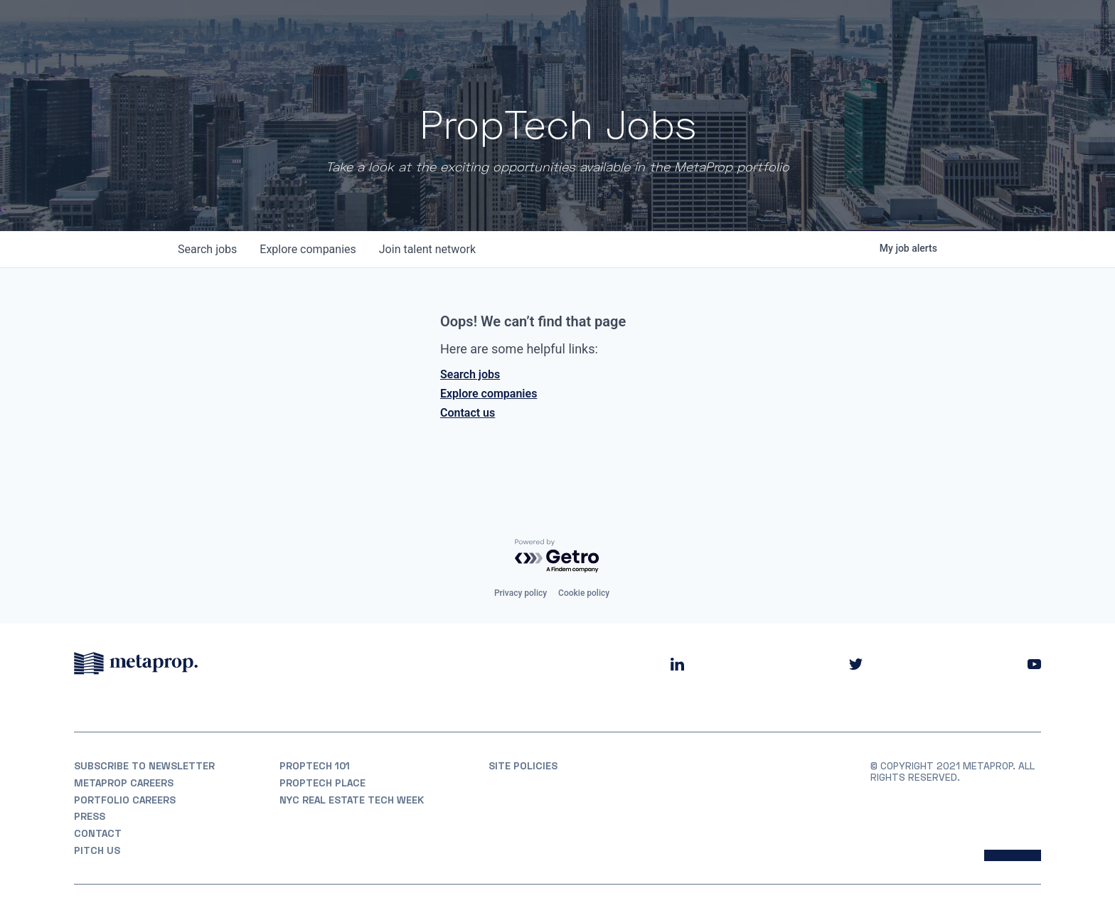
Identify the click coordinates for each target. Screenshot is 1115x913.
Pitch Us (97, 850)
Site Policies (523, 765)
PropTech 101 (314, 765)
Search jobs (470, 374)
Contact (98, 833)
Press (89, 816)
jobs (207, 249)
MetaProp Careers (124, 783)
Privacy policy (520, 593)
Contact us (467, 413)
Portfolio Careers (125, 800)
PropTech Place (322, 783)
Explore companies (488, 393)
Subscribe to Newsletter (144, 765)
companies (308, 249)
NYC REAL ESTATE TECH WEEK (351, 800)
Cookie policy (583, 593)
